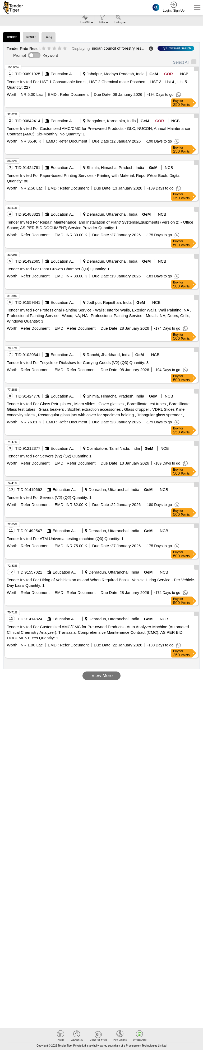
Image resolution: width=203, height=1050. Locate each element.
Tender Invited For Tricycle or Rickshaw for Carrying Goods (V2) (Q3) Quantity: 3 (78, 362)
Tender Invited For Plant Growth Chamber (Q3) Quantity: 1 (58, 269)
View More (101, 675)
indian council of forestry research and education (134, 48)
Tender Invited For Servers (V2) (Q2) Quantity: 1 (49, 456)
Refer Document (74, 94)
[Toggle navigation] (195, 7)
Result (31, 37)
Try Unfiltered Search (176, 48)
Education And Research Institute (64, 74)
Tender (11, 37)
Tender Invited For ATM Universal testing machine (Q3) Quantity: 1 (65, 538)
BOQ (48, 37)
